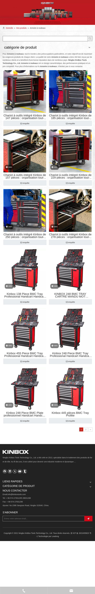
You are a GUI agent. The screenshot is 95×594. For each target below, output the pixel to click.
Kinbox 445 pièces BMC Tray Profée (70, 414)
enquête (24, 123)
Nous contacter (9, 514)
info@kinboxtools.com (17, 539)
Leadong (55, 582)
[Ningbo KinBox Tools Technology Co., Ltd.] (5, 452)
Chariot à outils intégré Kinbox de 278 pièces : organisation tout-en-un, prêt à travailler (70, 235)
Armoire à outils (9, 523)
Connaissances (9, 510)
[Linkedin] (10, 472)
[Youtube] (20, 472)
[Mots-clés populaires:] (90, 38)
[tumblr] (25, 472)
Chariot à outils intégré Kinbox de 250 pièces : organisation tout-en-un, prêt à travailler (25, 235)
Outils (5, 531)
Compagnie (7, 498)
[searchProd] (45, 38)
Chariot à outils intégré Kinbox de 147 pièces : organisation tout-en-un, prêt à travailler (25, 116)
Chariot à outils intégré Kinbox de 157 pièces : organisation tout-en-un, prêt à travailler (25, 176)
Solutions (6, 502)
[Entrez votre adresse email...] (46, 564)
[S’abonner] (91, 564)
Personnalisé (8, 494)
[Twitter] (15, 472)
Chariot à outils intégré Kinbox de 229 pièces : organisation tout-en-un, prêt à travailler (70, 176)
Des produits (8, 490)
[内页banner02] (47, 12)
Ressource (7, 506)
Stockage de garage (11, 527)
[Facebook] (5, 472)
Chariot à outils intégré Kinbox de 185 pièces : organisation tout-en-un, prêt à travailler (70, 116)
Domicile (6, 486)
